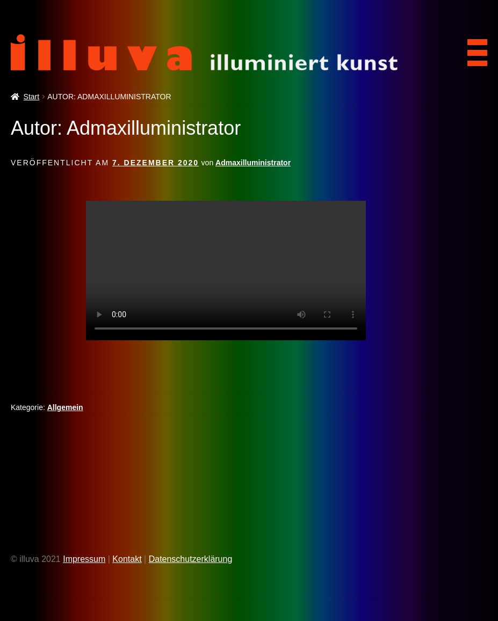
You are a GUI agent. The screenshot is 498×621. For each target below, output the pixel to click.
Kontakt (126, 559)
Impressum (84, 559)
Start (32, 96)
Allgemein (65, 407)
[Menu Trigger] (473, 49)
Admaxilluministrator (253, 162)
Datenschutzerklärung (191, 559)
